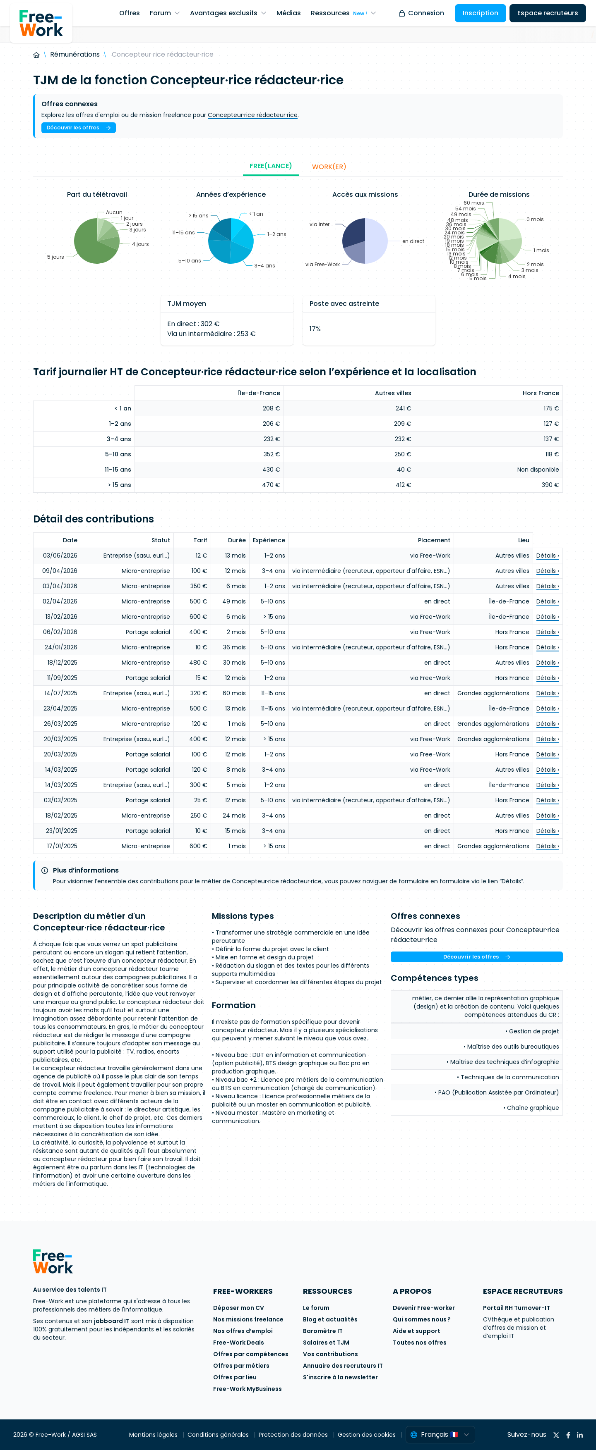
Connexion (421, 13)
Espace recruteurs (547, 13)
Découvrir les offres (79, 127)
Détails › (547, 555)
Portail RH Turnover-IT (516, 1308)
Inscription (480, 13)
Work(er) (329, 167)
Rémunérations (75, 54)
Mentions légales (154, 1435)
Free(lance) (271, 166)
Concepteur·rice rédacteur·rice (253, 115)
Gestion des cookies (367, 1435)
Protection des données (294, 1435)
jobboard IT (112, 1321)
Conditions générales (218, 1435)
